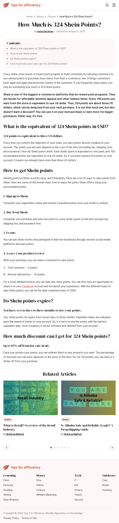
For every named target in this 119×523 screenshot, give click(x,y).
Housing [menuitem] (107, 490)
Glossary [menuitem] (8, 485)
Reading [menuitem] (7, 490)
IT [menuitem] (75, 480)
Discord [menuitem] (78, 500)
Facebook (28, 286)
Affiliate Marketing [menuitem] (46, 495)
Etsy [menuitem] (38, 480)
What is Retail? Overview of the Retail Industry (29, 427)
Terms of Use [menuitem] (29, 518)
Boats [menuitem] (105, 485)
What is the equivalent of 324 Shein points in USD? (38, 48)
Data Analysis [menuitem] (11, 500)
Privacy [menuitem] (78, 490)
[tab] (51, 447)
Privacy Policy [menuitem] (11, 518)
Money (40, 16)
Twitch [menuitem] (78, 495)
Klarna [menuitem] (39, 485)
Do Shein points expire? (23, 58)
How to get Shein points (23, 53)
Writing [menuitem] (7, 495)
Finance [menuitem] (40, 490)
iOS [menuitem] (76, 485)
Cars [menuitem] (105, 480)
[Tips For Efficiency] (22, 5)
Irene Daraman (45, 31)
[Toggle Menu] (114, 5)
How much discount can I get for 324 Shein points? (38, 63)
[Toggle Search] (107, 5)
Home (29, 16)
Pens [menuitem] (6, 480)
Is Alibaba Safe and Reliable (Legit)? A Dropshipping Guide (87, 427)
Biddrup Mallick (15, 434)
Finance (52, 16)
